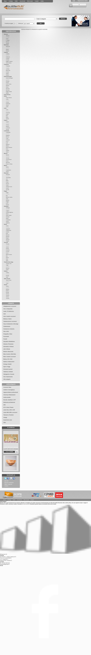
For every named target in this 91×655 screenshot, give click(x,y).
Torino (7, 185)
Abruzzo (6, 34)
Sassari (7, 221)
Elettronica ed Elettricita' (9, 402)
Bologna (7, 81)
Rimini (7, 93)
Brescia (7, 136)
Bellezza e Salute (7, 318)
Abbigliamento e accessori (9, 306)
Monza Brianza (9, 147)
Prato (7, 259)
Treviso (7, 293)
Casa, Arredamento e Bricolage (10, 324)
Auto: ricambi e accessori (9, 316)
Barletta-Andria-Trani (9, 198)
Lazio (5, 108)
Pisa (7, 256)
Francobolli (6, 336)
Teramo (7, 43)
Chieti (7, 38)
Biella (7, 180)
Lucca (7, 253)
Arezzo (7, 247)
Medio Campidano (8, 219)
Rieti (7, 115)
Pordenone (8, 103)
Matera (7, 49)
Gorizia (7, 102)
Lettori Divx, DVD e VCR (9, 410)
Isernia (7, 171)
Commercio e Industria (8, 329)
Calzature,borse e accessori (10, 321)
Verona (7, 296)
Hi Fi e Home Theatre (8, 407)
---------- (7, 37)
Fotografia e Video (7, 334)
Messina (7, 235)
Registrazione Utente (82, 0)
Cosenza (7, 58)
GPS (4, 404)
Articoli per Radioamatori (9, 394)
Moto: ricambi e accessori (9, 356)
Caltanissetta (8, 230)
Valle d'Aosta (7, 278)
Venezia (7, 295)
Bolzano (7, 268)
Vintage (5, 417)
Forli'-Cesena (8, 84)
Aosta (7, 283)
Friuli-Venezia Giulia (7, 95)
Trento (7, 269)
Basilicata (6, 44)
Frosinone (8, 112)
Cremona (8, 139)
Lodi (7, 142)
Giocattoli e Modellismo (9, 341)
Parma (7, 87)
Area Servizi (22, 1)
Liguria (5, 120)
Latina (7, 114)
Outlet (16, 1)
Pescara (7, 41)
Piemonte (6, 173)
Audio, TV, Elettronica (8, 311)
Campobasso (8, 170)
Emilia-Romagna (8, 76)
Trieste (7, 105)
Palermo (7, 236)
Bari (7, 195)
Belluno (7, 289)
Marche (5, 153)
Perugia (7, 275)
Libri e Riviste (6, 349)
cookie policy (26, 504)
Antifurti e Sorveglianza (9, 389)
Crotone (7, 60)
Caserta (7, 72)
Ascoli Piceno (9, 159)
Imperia (7, 126)
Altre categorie (6, 379)
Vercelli (7, 189)
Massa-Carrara (9, 254)
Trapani (7, 241)
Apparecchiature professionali (10, 392)
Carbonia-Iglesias (9, 212)
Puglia (5, 191)
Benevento (8, 70)
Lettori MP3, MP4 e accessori (10, 412)
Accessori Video (7, 387)
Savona (7, 129)
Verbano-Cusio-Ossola (9, 187)
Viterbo (7, 118)
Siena (7, 260)
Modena (7, 85)
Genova (7, 124)
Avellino (7, 69)
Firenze (7, 248)
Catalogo (11, 1)
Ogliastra (8, 222)
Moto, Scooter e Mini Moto (9, 354)
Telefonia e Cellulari (8, 371)
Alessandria (8, 177)
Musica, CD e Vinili (7, 359)
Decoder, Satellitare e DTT (9, 399)
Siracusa (7, 239)
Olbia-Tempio (9, 215)
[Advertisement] (80, 495)
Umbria (5, 271)
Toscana (6, 242)
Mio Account (30, 1)
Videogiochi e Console (8, 374)
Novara (7, 183)
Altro (4, 422)
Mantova (8, 144)
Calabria (6, 52)
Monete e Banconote (8, 351)
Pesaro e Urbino (9, 164)
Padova (7, 290)
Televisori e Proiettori (8, 415)
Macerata (8, 162)
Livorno (7, 251)
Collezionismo (6, 326)
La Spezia (8, 127)
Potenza (7, 50)
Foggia (7, 201)
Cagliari (7, 210)
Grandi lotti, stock (7, 420)
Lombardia (6, 130)
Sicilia (5, 224)
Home (5, 1)
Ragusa (7, 238)
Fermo (7, 161)
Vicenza (7, 298)
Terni (7, 277)
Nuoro (7, 213)
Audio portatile (7, 397)
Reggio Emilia (9, 91)
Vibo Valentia (8, 63)
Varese (7, 152)
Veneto (5, 284)
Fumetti (5, 339)
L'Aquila (7, 40)
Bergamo (8, 135)
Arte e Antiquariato (7, 308)
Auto (4, 313)
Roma (7, 117)
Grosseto (8, 250)
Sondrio (7, 150)
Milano (7, 146)
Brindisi (7, 200)
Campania (6, 64)
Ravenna (7, 90)
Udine (7, 106)
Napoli (7, 73)
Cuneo (7, 182)
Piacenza (8, 88)
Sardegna (6, 206)
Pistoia (7, 257)
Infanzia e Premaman (8, 344)
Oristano (7, 216)
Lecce (7, 203)
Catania (7, 231)
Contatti (36, 1)
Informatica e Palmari (8, 346)
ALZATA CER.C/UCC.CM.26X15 (10, 450)
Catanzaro (8, 56)
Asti (7, 179)
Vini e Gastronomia (8, 376)
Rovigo (7, 292)
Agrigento (8, 228)
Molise (5, 165)
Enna (7, 233)
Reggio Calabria (9, 61)
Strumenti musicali (7, 369)
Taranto (7, 204)
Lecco (7, 141)
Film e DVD (6, 331)
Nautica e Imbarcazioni (8, 361)
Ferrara (7, 82)
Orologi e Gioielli (7, 364)
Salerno (7, 75)
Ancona (7, 158)
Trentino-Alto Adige (8, 262)
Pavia (7, 149)
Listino (42, 1)
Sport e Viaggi (6, 366)
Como (7, 138)
